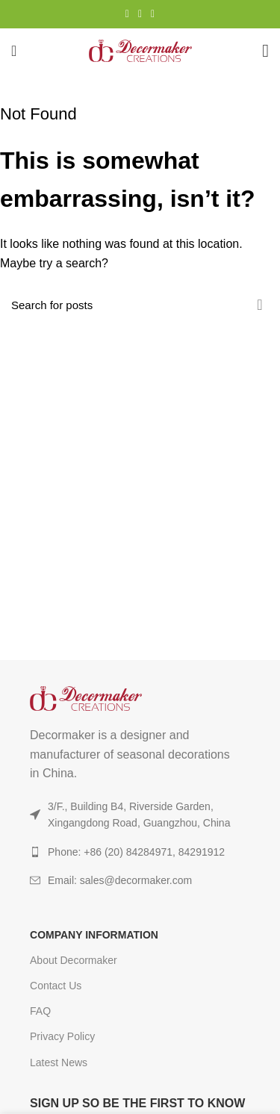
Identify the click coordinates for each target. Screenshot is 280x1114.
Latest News (58, 1062)
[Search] (140, 304)
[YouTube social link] (140, 14)
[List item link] (140, 880)
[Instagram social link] (127, 14)
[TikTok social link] (152, 14)
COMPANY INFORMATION (94, 935)
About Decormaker (73, 960)
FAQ (40, 1011)
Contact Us (55, 986)
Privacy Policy (62, 1036)
